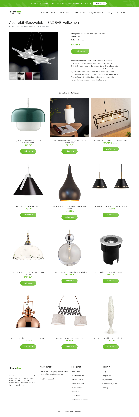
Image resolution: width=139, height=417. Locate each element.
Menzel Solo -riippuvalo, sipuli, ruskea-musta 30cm (69, 209)
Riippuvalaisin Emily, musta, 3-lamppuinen (110, 142)
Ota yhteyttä (107, 377)
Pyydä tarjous (100, 3)
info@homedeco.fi (47, 380)
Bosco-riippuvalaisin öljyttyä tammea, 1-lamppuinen (70, 143)
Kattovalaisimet (48, 13)
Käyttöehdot (107, 381)
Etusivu (11, 28)
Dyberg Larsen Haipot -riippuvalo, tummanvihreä (28, 143)
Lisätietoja (80, 53)
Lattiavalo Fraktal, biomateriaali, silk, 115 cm (110, 340)
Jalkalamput (79, 13)
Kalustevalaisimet (77, 377)
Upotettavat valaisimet (79, 401)
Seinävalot (64, 13)
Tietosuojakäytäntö (109, 385)
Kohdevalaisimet (77, 385)
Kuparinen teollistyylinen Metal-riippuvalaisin (28, 340)
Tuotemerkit (122, 13)
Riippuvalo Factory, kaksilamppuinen (69, 340)
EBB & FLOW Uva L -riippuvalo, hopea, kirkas (69, 274)
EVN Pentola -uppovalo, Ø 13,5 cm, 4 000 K (111, 274)
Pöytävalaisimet (96, 13)
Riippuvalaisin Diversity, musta (28, 208)
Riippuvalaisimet (99, 35)
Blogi (110, 13)
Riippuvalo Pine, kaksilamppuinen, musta (111, 208)
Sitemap (105, 389)
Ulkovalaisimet (76, 397)
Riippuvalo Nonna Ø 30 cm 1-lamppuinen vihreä (28, 275)
